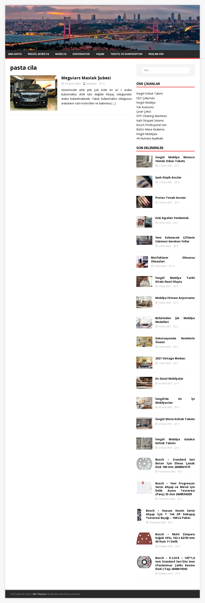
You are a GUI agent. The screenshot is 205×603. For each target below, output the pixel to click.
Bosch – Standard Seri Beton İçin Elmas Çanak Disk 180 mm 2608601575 (175, 463)
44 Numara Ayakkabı (149, 138)
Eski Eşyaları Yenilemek (172, 218)
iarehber (91, 83)
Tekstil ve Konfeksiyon (126, 54)
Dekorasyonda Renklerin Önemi (175, 340)
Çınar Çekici (143, 111)
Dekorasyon (81, 54)
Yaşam (100, 54)
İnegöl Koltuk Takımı (149, 93)
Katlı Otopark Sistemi (150, 120)
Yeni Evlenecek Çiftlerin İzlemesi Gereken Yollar (175, 239)
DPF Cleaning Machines (151, 116)
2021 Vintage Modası (170, 358)
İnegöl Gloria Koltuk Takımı (175, 419)
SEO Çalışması (145, 98)
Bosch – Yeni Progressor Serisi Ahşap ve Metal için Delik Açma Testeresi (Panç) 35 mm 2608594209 (175, 488)
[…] (114, 103)
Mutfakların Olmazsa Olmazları (173, 259)
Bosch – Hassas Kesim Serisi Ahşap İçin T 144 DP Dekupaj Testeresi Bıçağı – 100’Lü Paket (170, 514)
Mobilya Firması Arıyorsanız (175, 298)
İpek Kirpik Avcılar (168, 177)
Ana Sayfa (15, 54)
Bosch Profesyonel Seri (151, 125)
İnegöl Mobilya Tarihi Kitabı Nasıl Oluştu (175, 279)
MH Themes (39, 594)
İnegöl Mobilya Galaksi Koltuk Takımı (175, 441)
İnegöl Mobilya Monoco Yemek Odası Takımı (175, 159)
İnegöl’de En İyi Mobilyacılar (175, 400)
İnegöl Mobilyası (146, 134)
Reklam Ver (156, 54)
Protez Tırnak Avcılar (170, 198)
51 (173, 265)
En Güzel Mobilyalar (169, 378)
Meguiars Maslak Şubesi (86, 78)
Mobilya (60, 54)
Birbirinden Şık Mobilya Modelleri (175, 320)
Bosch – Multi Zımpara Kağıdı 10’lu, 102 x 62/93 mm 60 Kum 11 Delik (175, 537)
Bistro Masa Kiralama (150, 129)
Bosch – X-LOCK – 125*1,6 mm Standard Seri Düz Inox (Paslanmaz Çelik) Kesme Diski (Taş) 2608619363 (175, 563)
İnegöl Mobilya (38, 54)
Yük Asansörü (145, 107)
